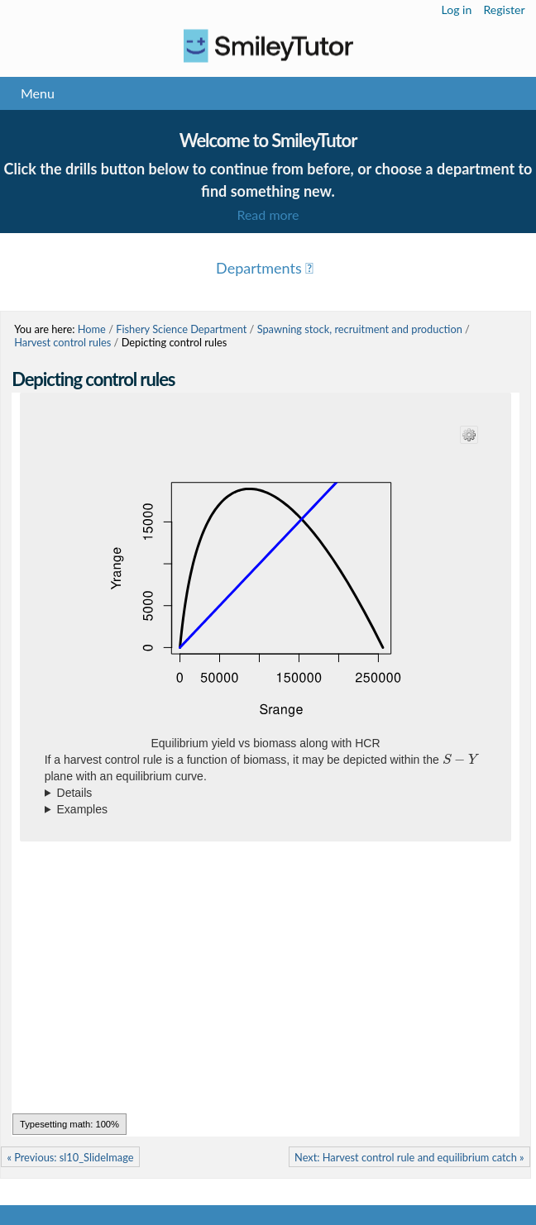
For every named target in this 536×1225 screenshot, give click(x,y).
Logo (268, 46)
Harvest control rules (62, 342)
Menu (38, 93)
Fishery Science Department (181, 329)
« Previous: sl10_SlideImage (70, 1157)
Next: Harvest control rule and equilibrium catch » (409, 1157)
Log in (457, 9)
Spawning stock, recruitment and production (359, 329)
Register (503, 9)
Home (92, 329)
